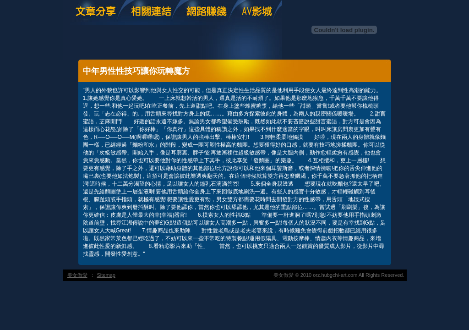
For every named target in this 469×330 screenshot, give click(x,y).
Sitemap (106, 275)
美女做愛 (77, 275)
